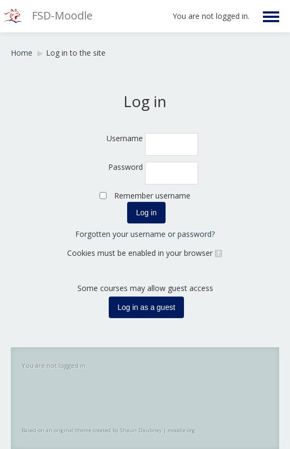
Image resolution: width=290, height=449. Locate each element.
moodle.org (181, 430)
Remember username (152, 195)
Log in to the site (76, 53)
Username (125, 138)
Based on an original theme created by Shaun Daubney (92, 430)
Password (125, 167)
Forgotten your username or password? (145, 234)
